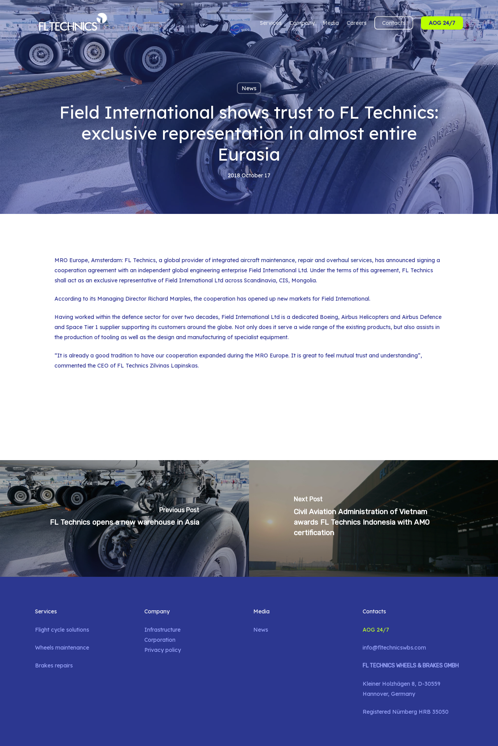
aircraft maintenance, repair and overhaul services (306, 260)
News (249, 88)
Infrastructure (162, 629)
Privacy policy (162, 649)
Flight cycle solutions (62, 629)
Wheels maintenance (62, 647)
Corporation (159, 639)
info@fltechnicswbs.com (394, 647)
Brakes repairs (54, 665)
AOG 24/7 (376, 629)
